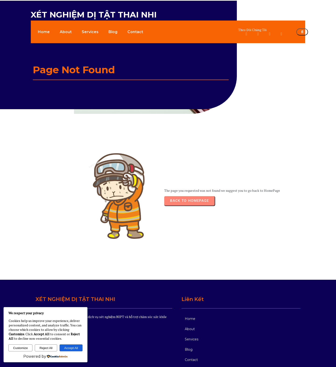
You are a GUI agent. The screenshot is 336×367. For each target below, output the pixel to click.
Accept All (71, 348)
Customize (20, 348)
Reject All (45, 348)
